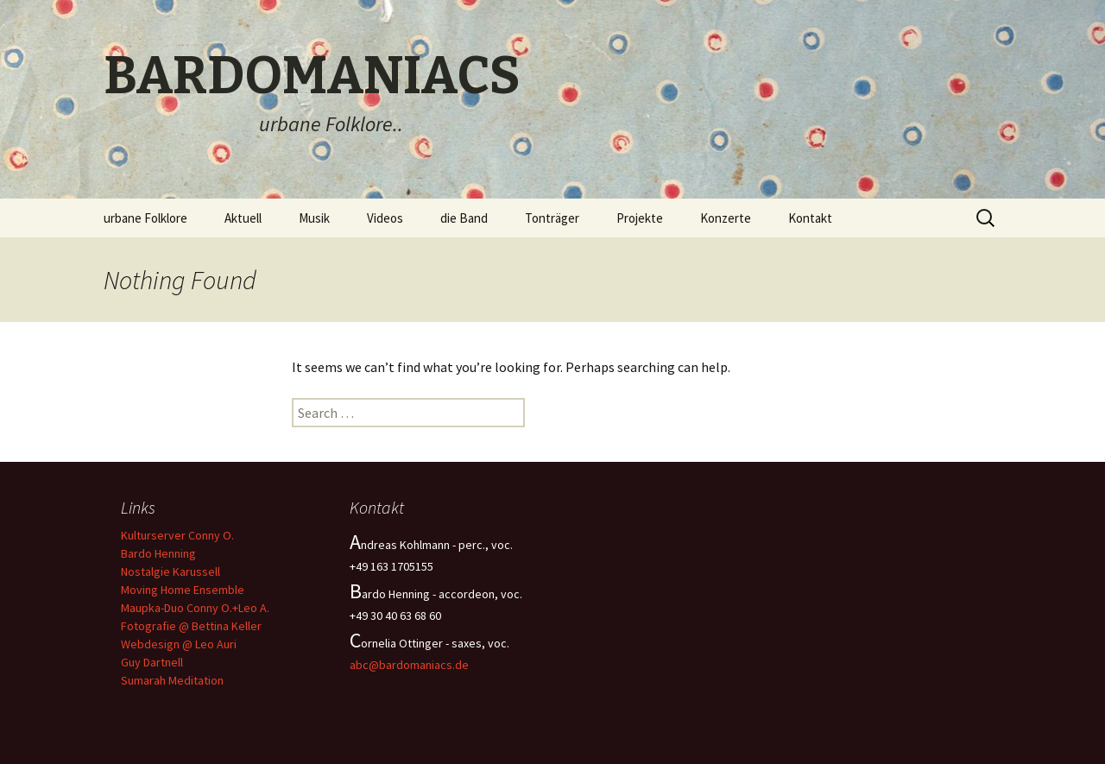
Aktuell (243, 218)
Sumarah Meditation (172, 680)
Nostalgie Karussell (170, 571)
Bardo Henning (158, 553)
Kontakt (810, 218)
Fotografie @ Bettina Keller (191, 626)
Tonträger (552, 218)
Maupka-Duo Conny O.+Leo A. (195, 608)
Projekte (639, 218)
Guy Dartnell (152, 662)
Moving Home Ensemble (182, 589)
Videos (385, 218)
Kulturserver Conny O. (177, 535)
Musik (314, 218)
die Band (464, 218)
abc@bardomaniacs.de (409, 664)
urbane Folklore (145, 218)
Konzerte (725, 218)
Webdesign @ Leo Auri (179, 644)
